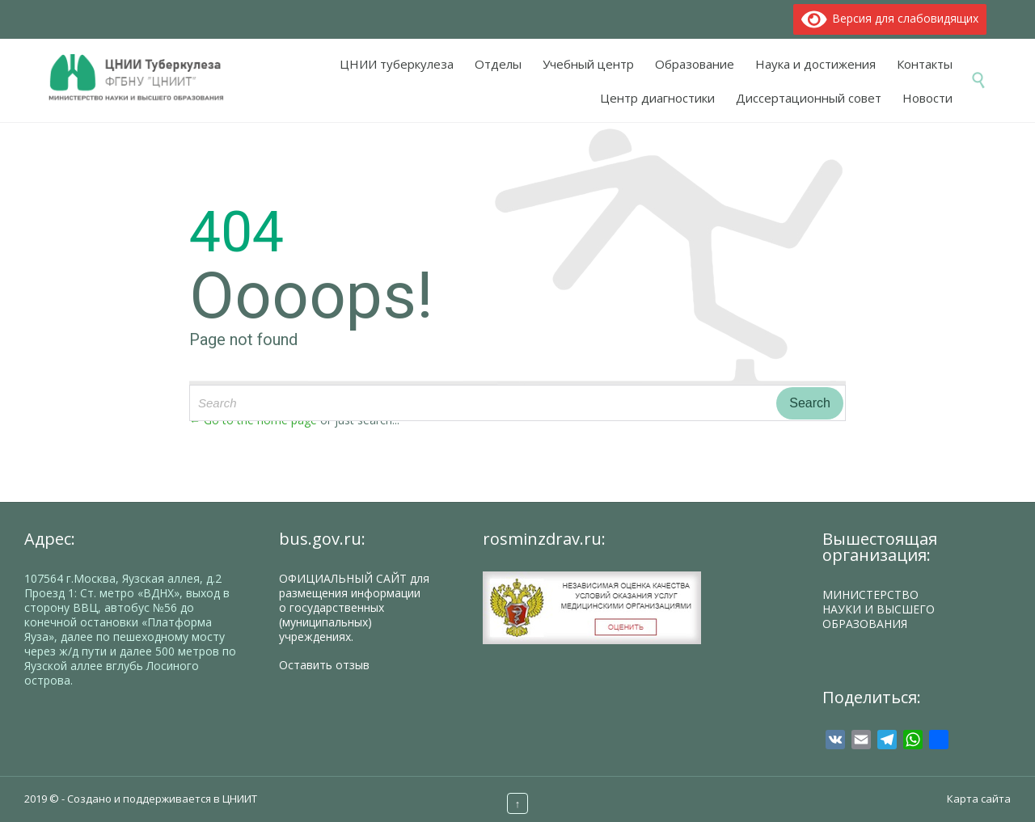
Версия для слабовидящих (890, 18)
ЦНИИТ (239, 798)
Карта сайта (979, 798)
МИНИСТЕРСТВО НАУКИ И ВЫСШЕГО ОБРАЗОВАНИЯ (878, 609)
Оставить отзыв (324, 664)
